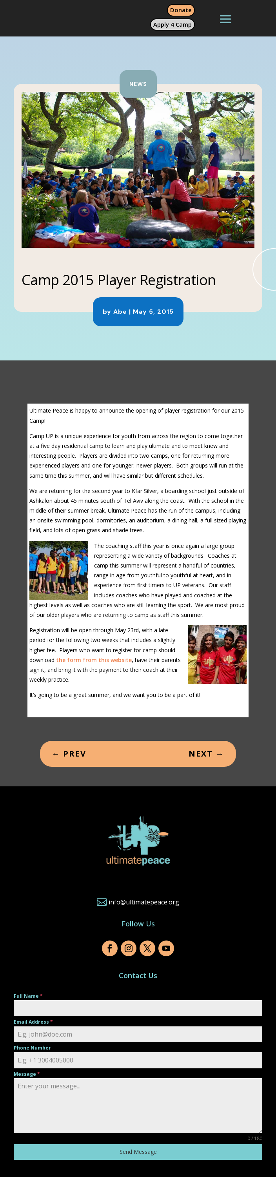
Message (27, 1074)
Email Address (33, 1022)
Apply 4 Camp (172, 24)
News (138, 83)
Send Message (138, 1151)
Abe (120, 311)
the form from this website (94, 660)
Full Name (28, 996)
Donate (181, 10)
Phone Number (32, 1047)
